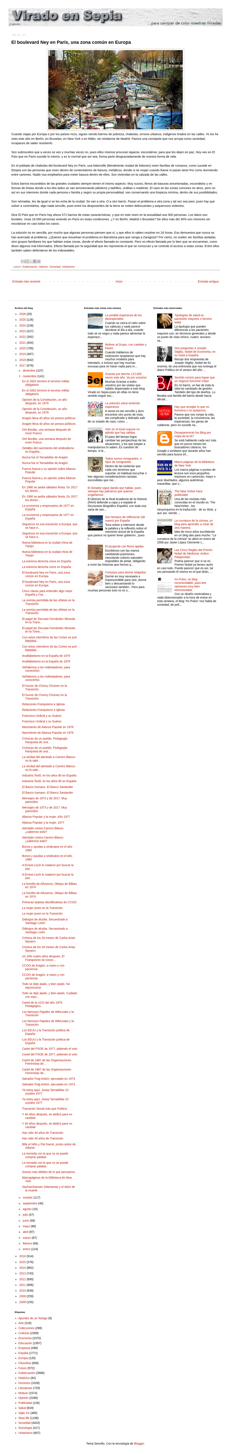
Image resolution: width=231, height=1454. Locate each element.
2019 (23, 354)
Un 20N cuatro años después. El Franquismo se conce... (43, 958)
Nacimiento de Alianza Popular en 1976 (48, 727)
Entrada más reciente (26, 281)
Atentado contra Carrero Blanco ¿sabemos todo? (42, 830)
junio (26, 1220)
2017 (23, 365)
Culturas (23, 1333)
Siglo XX (24, 1413)
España (23, 1353)
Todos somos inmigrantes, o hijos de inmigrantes (123, 460)
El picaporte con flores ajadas (124, 546)
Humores (24, 1383)
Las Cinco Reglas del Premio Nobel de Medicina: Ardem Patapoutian (194, 553)
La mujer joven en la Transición (42, 908)
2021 (23, 342)
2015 (23, 1262)
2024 (23, 325)
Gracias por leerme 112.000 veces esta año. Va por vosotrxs (126, 375)
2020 (23, 348)
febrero (28, 1243)
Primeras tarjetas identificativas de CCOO (49, 902)
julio (26, 1214)
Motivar (23, 1393)
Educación (25, 1343)
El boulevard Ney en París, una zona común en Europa (46, 574)
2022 (23, 336)
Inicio (119, 281)
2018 (23, 360)
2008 (23, 1302)
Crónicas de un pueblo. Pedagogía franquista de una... (44, 740)
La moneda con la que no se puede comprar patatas (45, 1155)
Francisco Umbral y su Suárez (42, 715)
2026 (23, 314)
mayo (27, 1226)
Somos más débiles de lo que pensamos (48, 1172)
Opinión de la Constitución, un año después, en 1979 (44, 401)
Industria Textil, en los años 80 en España (49, 775)
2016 (23, 1256)
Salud (22, 1408)
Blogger (139, 1443)
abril (26, 1232)
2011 (23, 1285)
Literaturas (25, 1388)
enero (27, 1249)
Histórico (24, 1378)
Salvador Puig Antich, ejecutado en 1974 (48, 1078)
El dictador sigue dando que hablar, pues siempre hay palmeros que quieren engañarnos (114, 491)
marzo (27, 1237)
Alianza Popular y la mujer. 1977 (43, 822)
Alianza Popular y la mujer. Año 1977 (46, 816)
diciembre (29, 370)
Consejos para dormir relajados (125, 572)
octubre (28, 1197)
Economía (25, 1338)
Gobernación (29, 266)
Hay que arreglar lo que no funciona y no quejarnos (192, 408)
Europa (23, 1358)
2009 (23, 1296)
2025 (23, 319)
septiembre (30, 1203)
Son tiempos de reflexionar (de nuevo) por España (125, 518)
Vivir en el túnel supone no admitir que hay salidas (122, 431)
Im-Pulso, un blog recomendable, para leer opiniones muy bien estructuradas (190, 584)
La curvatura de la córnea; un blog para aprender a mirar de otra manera (194, 524)
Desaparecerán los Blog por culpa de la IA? (193, 434)
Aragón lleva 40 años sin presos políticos (48, 418)
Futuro (22, 1368)
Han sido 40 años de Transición (42, 1132)
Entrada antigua (208, 281)
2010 (23, 1290)
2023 (23, 331)
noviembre (30, 376)
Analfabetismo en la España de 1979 (46, 655)
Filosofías (24, 1363)
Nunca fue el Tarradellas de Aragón (45, 457)
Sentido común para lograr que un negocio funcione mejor (195, 379)
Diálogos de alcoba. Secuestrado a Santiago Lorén (45, 921)
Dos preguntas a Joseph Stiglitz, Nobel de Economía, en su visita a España (195, 351)
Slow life (23, 1418)
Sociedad (55, 266)
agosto (27, 1209)
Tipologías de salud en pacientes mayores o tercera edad (193, 319)
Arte (21, 1323)
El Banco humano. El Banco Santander (47, 787)
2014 (23, 1267)
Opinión (43, 266)
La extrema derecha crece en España (46, 561)
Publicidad (25, 1403)
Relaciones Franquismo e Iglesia (43, 704)
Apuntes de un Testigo (32, 1318)
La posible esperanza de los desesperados (123, 317)
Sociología (25, 1427)
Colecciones (26, 1328)
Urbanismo (68, 266)
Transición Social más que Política (44, 1108)
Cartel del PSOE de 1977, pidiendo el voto (49, 1048)
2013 (23, 1273)
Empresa (24, 1348)
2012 (23, 1279)
